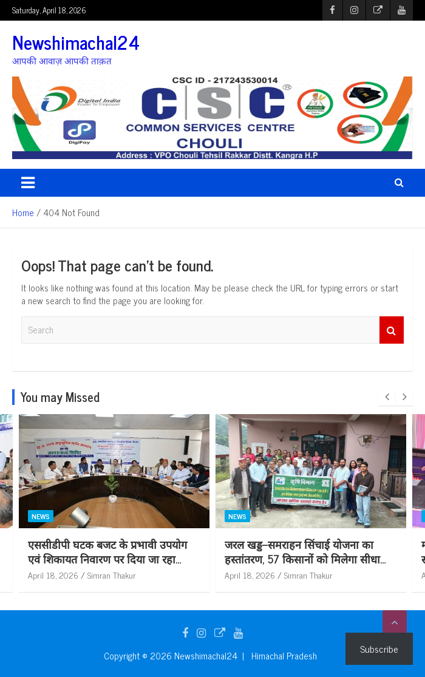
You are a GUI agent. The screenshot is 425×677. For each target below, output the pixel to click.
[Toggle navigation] (28, 183)
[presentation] (386, 397)
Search (391, 330)
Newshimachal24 (76, 42)
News (41, 515)
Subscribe (379, 648)
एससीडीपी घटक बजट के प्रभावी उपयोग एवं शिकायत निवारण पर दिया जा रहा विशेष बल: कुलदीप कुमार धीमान (107, 558)
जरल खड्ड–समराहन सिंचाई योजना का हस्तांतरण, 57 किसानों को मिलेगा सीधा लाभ (302, 558)
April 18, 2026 (53, 575)
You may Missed (60, 397)
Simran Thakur (111, 575)
